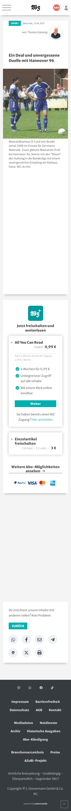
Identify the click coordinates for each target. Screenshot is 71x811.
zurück (18, 626)
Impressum (20, 702)
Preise (55, 752)
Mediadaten (23, 723)
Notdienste (48, 723)
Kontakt (55, 710)
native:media (40, 804)
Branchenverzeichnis (27, 752)
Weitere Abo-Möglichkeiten (35, 469)
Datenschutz (19, 710)
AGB (39, 710)
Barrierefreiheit (47, 702)
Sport (15, 23)
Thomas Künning (37, 32)
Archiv (15, 731)
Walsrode (27, 23)
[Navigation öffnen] (7, 7)
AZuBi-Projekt (35, 760)
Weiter (35, 404)
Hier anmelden (42, 419)
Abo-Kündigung (35, 739)
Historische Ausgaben (43, 731)
